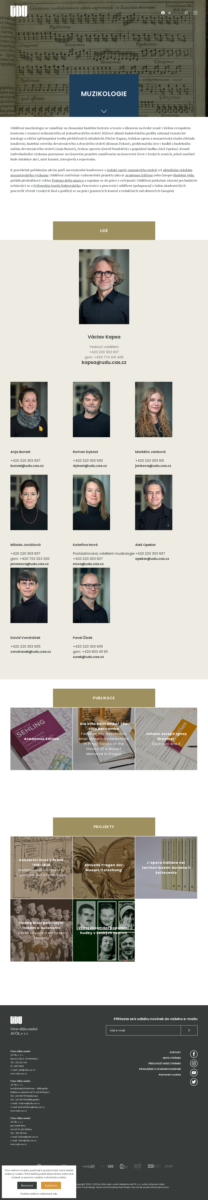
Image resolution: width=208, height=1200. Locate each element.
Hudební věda (183, 175)
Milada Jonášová (25, 544)
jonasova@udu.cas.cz (29, 564)
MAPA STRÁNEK (172, 1057)
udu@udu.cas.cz (26, 1069)
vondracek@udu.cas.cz (30, 651)
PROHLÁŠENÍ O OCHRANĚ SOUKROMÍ (160, 1069)
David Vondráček (25, 637)
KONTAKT (175, 1052)
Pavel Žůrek (82, 637)
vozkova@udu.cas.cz (29, 1103)
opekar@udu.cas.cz (152, 558)
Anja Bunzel (20, 451)
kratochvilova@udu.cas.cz (31, 1107)
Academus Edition (139, 175)
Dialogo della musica (68, 180)
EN (169, 12)
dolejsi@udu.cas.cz (28, 1136)
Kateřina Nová (85, 544)
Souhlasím (51, 1185)
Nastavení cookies (170, 1074)
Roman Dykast (85, 451)
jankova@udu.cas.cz (153, 465)
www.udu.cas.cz (18, 1073)
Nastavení (27, 1185)
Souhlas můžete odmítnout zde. (39, 1193)
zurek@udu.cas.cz (88, 656)
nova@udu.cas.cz (88, 564)
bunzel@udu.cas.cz (27, 465)
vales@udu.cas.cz (27, 1140)
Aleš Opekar (145, 544)
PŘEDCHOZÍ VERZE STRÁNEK (164, 1063)
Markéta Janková (150, 451)
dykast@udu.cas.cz (90, 465)
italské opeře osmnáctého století (132, 170)
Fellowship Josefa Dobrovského (57, 185)
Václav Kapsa (104, 337)
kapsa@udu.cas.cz (104, 363)
